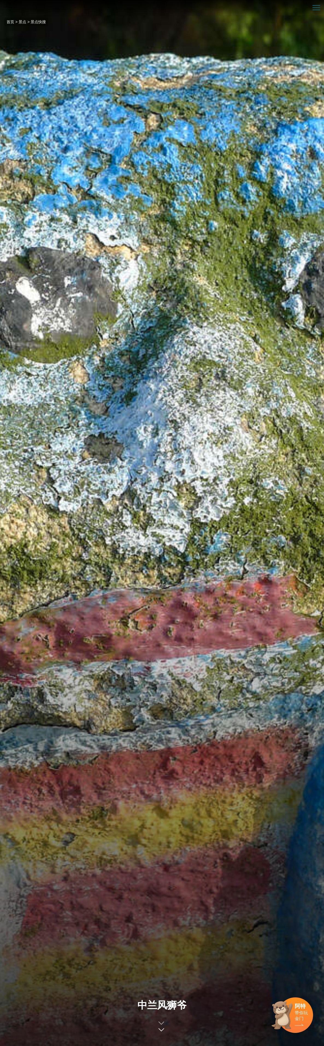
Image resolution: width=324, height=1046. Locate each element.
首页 (10, 22)
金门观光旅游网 (162, 8)
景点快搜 (38, 22)
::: (2, 3)
